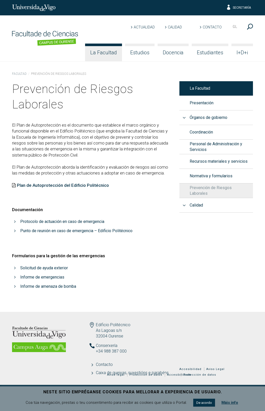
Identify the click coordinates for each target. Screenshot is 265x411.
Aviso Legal (215, 369)
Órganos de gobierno (208, 117)
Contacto (212, 27)
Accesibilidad (190, 369)
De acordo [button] (204, 403)
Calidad (175, 27)
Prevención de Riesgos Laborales (211, 190)
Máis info (229, 402)
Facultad (19, 74)
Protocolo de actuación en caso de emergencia (62, 221)
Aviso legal (116, 374)
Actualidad (144, 27)
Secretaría (238, 7)
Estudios (139, 52)
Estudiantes (210, 52)
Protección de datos (199, 374)
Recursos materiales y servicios (219, 161)
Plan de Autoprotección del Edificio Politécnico (63, 185)
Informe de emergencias (42, 277)
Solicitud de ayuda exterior (44, 267)
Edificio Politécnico (113, 324)
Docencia (173, 52)
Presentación (201, 102)
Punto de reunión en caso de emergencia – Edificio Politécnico (76, 230)
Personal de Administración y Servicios (216, 146)
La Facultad (103, 52)
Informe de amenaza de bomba (48, 286)
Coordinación (201, 132)
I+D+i (242, 52)
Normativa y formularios (211, 175)
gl (235, 27)
